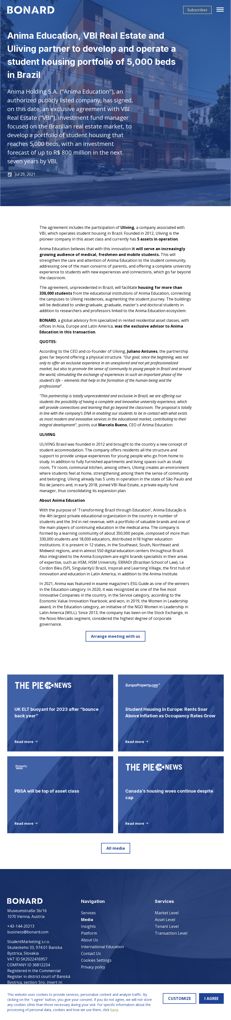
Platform (89, 933)
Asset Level (165, 919)
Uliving (127, 227)
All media (115, 849)
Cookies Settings (96, 960)
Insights (88, 926)
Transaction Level (171, 933)
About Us (89, 940)
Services (88, 912)
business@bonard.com (27, 932)
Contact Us (91, 953)
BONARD (47, 320)
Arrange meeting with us (115, 636)
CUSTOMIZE (179, 998)
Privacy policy (93, 967)
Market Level (167, 912)
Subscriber (197, 10)
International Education (102, 946)
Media (87, 919)
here (114, 1009)
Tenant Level (167, 926)
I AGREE (211, 998)
